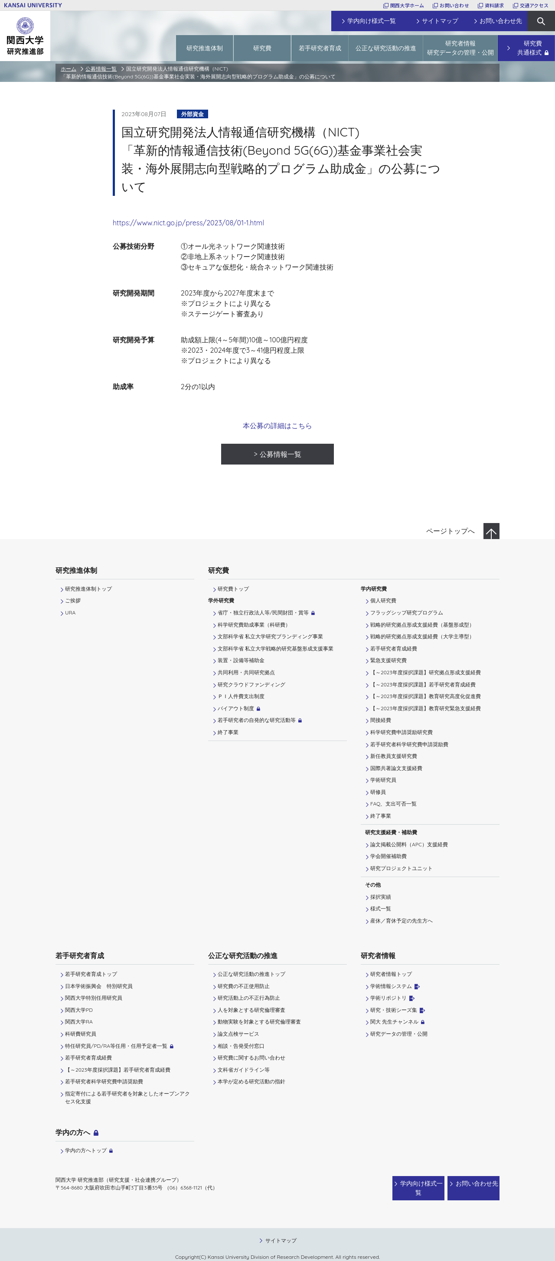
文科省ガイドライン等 (244, 1069)
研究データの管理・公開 (399, 1033)
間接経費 (380, 720)
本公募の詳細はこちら (277, 425)
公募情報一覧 (101, 68)
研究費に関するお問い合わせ (251, 1057)
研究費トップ (233, 588)
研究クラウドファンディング (251, 684)
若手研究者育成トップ (91, 974)
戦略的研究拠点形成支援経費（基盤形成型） (422, 624)
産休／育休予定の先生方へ (401, 920)
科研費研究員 (80, 1033)
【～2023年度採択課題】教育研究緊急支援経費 (425, 708)
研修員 (378, 792)
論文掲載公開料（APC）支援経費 (409, 844)
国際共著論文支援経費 (396, 768)
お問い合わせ (454, 5)
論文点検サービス (238, 1033)
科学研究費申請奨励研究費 (401, 732)
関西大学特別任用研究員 (93, 997)
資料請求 (494, 5)
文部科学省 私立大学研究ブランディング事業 (270, 636)
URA (70, 612)
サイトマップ (281, 1231)
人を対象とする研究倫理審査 (251, 1010)
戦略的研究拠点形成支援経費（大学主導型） (422, 636)
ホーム (68, 68)
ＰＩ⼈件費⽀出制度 (241, 696)
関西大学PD (79, 1010)
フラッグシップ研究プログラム (406, 612)
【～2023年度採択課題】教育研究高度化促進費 (425, 696)
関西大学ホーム (407, 5)
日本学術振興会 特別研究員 (99, 986)
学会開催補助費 (388, 856)
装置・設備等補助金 (241, 660)
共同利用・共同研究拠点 (246, 672)
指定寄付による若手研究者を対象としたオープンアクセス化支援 (127, 1097)
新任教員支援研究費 (393, 756)
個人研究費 (383, 600)
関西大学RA (79, 1021)
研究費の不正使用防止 (244, 986)
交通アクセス (534, 5)
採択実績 (380, 897)
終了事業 (228, 732)
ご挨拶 (73, 600)
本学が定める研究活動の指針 (251, 1081)
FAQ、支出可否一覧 (393, 803)
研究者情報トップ (391, 974)
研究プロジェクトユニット (401, 868)
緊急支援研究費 (388, 660)
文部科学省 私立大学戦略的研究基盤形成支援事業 (275, 648)
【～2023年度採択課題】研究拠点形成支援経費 (425, 672)
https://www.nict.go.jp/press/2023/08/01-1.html (188, 222)
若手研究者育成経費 (393, 648)
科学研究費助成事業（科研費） (254, 624)
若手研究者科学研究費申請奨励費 (409, 744)
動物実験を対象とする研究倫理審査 (259, 1021)
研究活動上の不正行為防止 (249, 997)
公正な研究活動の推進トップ (251, 974)
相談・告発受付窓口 (241, 1046)
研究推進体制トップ (88, 588)
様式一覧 (380, 908)
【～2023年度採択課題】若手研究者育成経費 (423, 684)
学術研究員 (383, 780)
